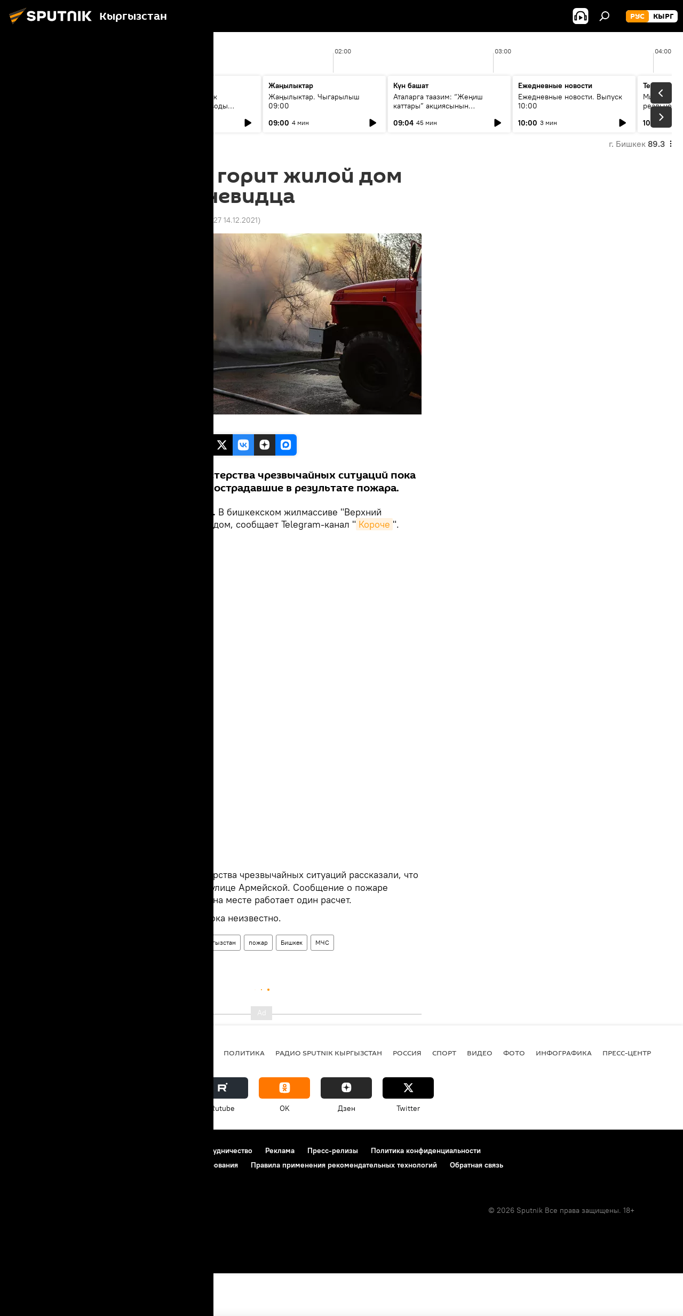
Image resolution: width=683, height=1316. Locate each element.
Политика (244, 1095)
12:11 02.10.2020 (129, 220)
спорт (444, 1095)
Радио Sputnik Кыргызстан (328, 1095)
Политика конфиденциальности (426, 1193)
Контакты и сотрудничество (204, 1193)
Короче (374, 524)
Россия (407, 1095)
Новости (118, 985)
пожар (258, 985)
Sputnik (119, 423)
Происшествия (165, 985)
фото (514, 1095)
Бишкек (292, 985)
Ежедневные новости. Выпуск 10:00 (570, 101)
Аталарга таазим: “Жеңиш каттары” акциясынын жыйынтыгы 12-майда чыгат (441, 106)
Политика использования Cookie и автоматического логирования (124, 1207)
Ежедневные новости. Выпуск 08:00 (71, 101)
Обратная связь (476, 1207)
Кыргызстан (218, 985)
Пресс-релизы (332, 1193)
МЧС (322, 985)
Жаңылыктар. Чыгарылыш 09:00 (314, 101)
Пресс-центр (626, 1095)
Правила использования (102, 1193)
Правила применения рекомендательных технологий (344, 1207)
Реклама (280, 1193)
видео (480, 1095)
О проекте (29, 1193)
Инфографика (564, 1095)
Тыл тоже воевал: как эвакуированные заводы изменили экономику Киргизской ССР (186, 110)
